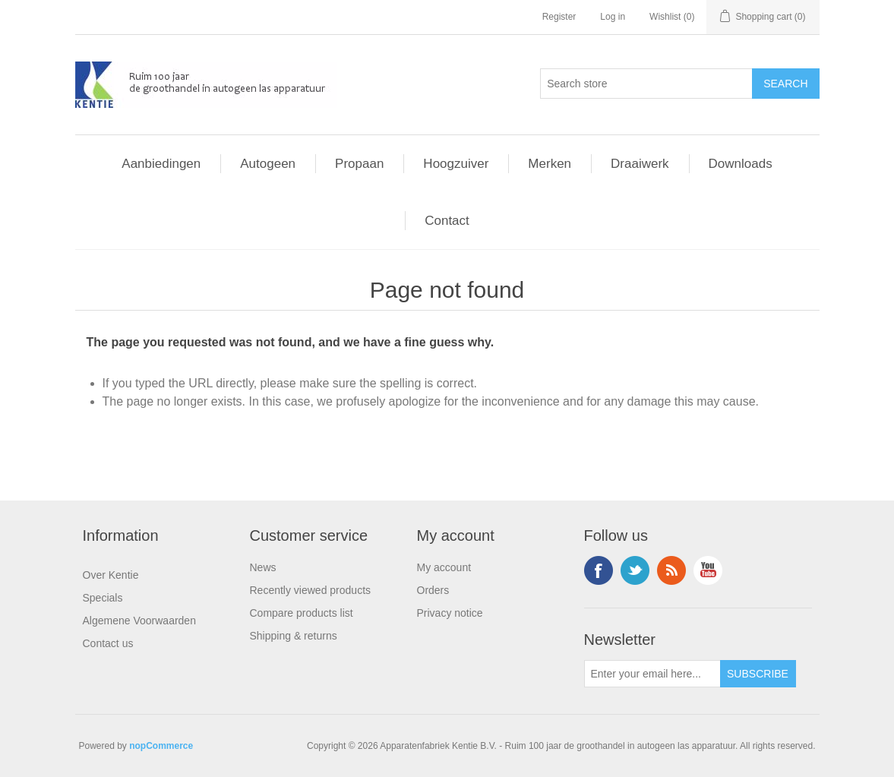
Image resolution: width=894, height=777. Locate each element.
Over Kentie (111, 575)
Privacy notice (450, 613)
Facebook (598, 570)
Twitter (635, 570)
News (263, 567)
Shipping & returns (293, 636)
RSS (671, 570)
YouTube (707, 570)
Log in (612, 16)
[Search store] (646, 83)
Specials (103, 598)
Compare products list (301, 613)
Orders (433, 590)
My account (444, 567)
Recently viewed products (310, 590)
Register (559, 16)
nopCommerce (161, 746)
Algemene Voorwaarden (139, 620)
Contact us (108, 643)
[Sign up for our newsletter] (652, 673)
